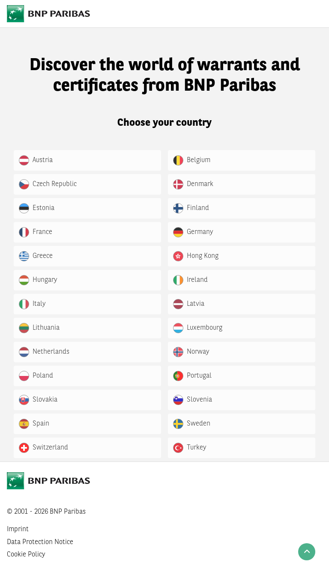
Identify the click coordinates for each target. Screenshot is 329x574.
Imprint (18, 529)
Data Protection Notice (40, 542)
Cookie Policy (26, 554)
